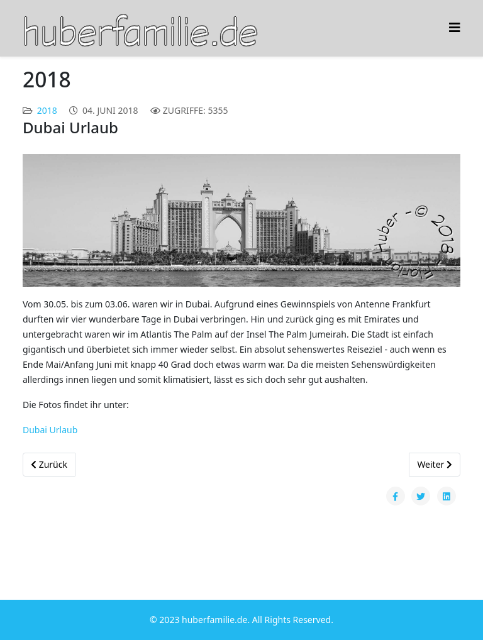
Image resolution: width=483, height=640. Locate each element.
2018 (47, 110)
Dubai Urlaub (50, 430)
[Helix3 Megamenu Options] (454, 27)
